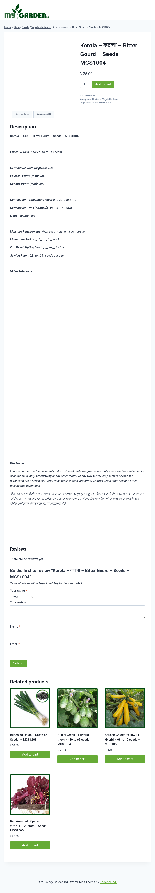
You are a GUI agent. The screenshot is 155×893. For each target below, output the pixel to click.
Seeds (98, 99)
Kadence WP (108, 882)
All (93, 99)
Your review (19, 602)
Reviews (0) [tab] (43, 114)
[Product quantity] (85, 84)
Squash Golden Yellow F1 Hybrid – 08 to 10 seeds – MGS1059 (122, 739)
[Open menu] (147, 10)
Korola (102, 102)
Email (15, 644)
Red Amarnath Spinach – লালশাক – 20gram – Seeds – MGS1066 (29, 825)
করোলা (109, 102)
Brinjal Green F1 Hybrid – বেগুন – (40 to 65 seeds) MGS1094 (74, 739)
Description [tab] (22, 114)
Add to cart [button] (30, 754)
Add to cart (103, 84)
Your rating (18, 590)
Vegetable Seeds (110, 99)
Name (15, 626)
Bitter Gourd (92, 102)
